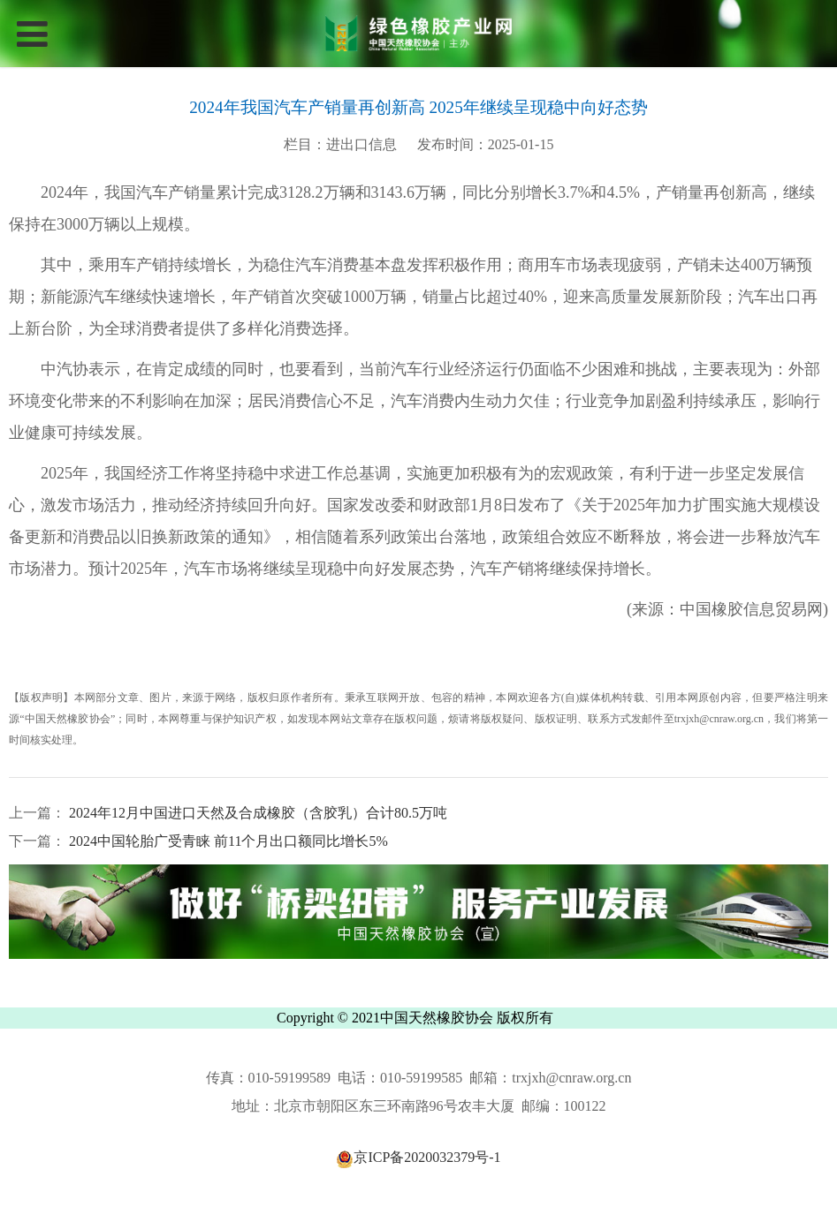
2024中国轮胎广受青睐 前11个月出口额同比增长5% (226, 841)
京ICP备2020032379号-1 (418, 1158)
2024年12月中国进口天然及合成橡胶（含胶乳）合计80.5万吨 (256, 812)
